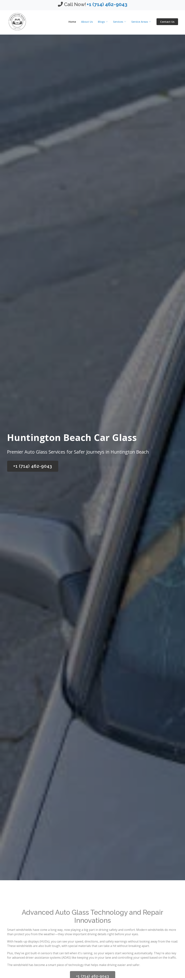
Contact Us (167, 21)
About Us (87, 21)
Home (72, 21)
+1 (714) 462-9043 (32, 466)
